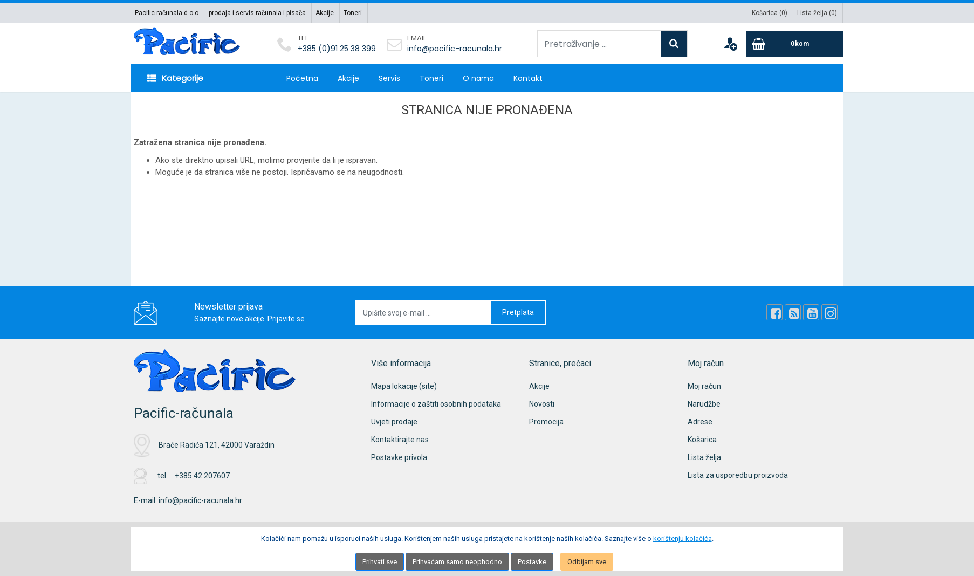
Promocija (546, 421)
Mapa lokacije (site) (404, 386)
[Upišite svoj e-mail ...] (423, 312)
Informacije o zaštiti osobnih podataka (436, 404)
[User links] (730, 44)
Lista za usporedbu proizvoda (738, 475)
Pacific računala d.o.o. (167, 13)
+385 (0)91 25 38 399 (337, 48)
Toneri (353, 13)
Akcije (324, 13)
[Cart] (794, 44)
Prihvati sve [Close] (379, 562)
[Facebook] (774, 312)
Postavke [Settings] (532, 562)
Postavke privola (399, 457)
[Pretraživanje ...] (599, 44)
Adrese (700, 421)
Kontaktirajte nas (400, 439)
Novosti (541, 404)
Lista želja (704, 457)
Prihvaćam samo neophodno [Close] (457, 562)
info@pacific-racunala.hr (454, 48)
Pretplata (518, 312)
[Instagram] (829, 312)
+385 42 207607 (202, 475)
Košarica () (769, 13)
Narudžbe (704, 404)
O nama (478, 78)
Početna (302, 78)
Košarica (702, 439)
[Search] (674, 44)
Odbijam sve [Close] (586, 562)
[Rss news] (793, 312)
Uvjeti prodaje (394, 421)
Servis (389, 78)
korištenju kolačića (682, 538)
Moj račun (704, 386)
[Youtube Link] (811, 312)
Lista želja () (817, 13)
